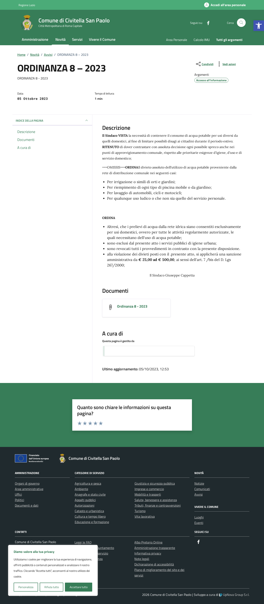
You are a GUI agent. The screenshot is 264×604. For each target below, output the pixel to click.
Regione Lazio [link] (27, 5)
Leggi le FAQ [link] (83, 542)
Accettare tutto (79, 587)
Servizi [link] (77, 39)
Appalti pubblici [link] (85, 499)
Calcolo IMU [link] (202, 39)
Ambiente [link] (81, 488)
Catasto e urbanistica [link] (89, 510)
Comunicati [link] (202, 488)
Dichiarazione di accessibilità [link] (154, 564)
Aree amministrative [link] (29, 488)
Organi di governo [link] (27, 483)
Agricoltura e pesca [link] (88, 483)
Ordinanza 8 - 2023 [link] (132, 306)
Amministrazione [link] (35, 39)
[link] (258, 25)
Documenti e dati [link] (26, 505)
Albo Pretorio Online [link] (148, 542)
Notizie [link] (199, 483)
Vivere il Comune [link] (102, 39)
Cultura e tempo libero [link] (90, 516)
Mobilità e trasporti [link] (148, 494)
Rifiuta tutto (51, 587)
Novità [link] (60, 39)
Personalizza (25, 587)
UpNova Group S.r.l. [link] (234, 594)
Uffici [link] (18, 494)
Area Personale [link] (176, 39)
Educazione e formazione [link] (92, 521)
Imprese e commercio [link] (149, 488)
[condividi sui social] (204, 64)
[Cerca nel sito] (241, 22)
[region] (53, 570)
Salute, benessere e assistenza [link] (156, 499)
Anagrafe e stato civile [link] (90, 494)
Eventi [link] (198, 522)
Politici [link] (19, 499)
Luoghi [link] (199, 517)
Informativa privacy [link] (147, 553)
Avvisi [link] (198, 494)
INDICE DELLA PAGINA (52, 120)
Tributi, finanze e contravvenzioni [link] (158, 505)
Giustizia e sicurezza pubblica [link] (155, 483)
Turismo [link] (140, 510)
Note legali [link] (141, 558)
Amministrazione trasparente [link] (154, 547)
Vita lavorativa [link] (145, 516)
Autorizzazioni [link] (84, 505)
